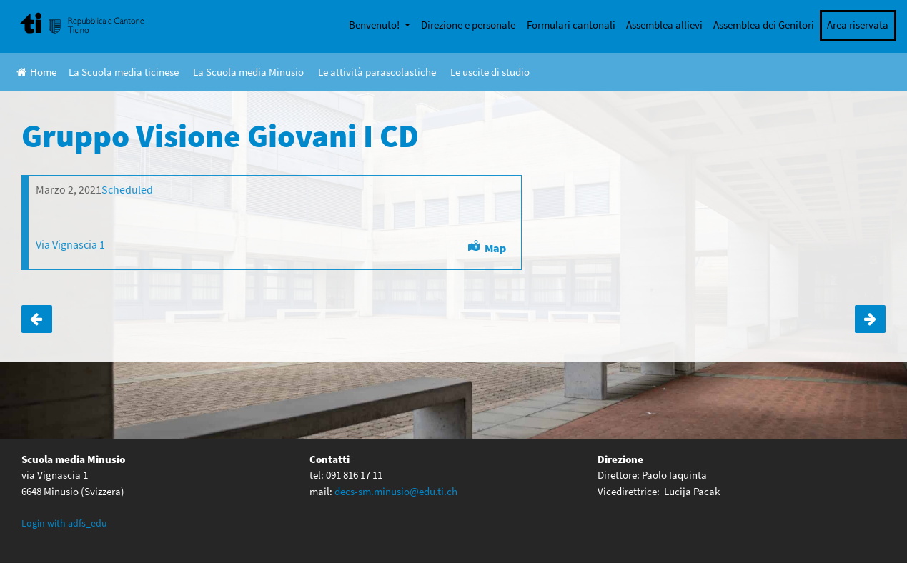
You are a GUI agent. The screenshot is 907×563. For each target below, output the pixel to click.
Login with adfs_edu (64, 523)
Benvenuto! (375, 24)
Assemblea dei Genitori (763, 24)
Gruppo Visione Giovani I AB (36, 319)
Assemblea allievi (664, 24)
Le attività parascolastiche (377, 72)
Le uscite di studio (490, 72)
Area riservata (857, 24)
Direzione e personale (468, 24)
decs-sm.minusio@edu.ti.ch (395, 491)
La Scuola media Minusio (248, 72)
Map (495, 248)
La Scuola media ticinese (124, 72)
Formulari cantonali (571, 24)
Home (36, 72)
